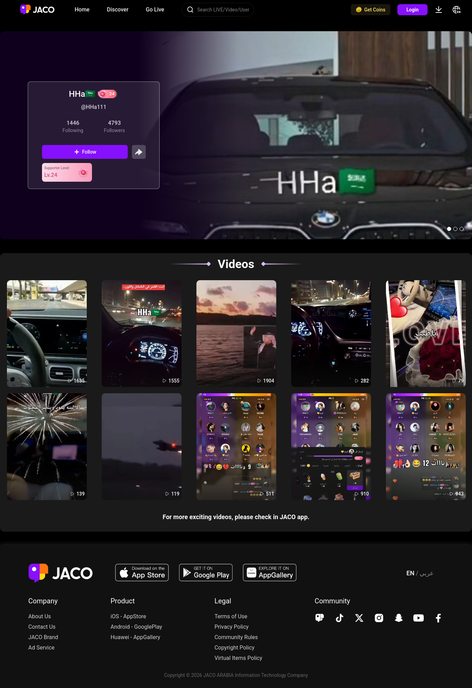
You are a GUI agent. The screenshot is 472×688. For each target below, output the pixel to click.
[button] (449, 229)
